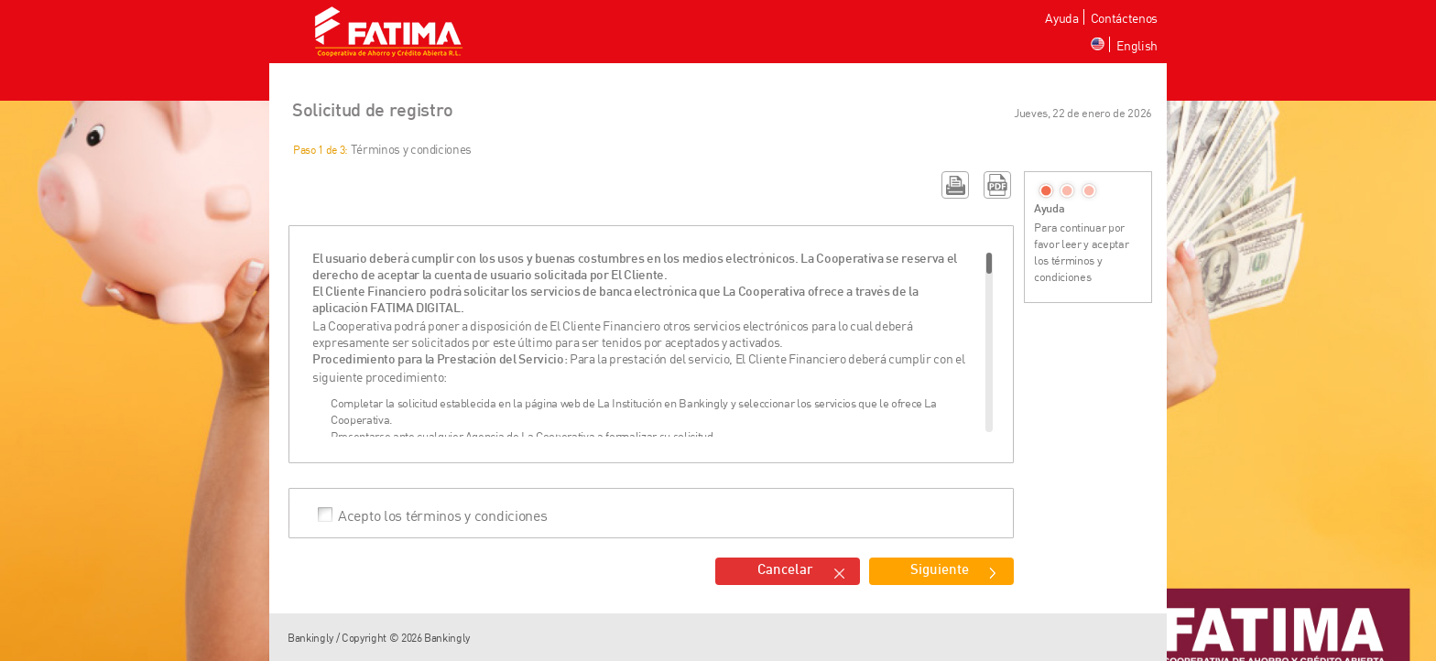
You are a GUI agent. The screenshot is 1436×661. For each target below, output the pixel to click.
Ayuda (1061, 18)
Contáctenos (1124, 18)
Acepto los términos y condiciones (443, 514)
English (1137, 45)
